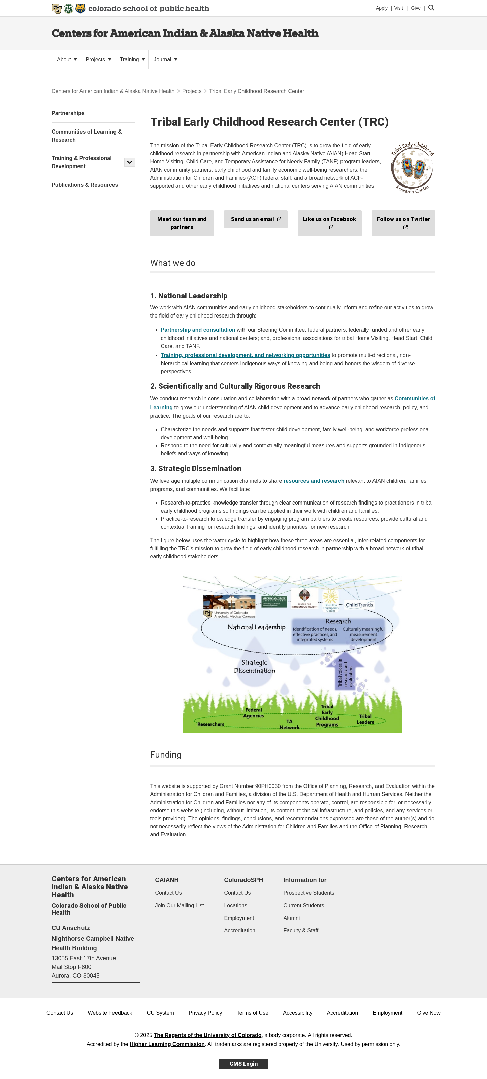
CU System (160, 1013)
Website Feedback (110, 1013)
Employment (239, 918)
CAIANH (167, 880)
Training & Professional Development (82, 162)
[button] (129, 162)
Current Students (303, 905)
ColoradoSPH (243, 880)
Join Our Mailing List (179, 905)
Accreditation (239, 930)
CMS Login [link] (244, 1064)
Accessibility (297, 1013)
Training (132, 59)
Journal (165, 59)
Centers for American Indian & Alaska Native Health (185, 33)
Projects (98, 59)
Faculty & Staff (300, 930)
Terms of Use (252, 1013)
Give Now (429, 1013)
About (67, 59)
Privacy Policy (205, 1013)
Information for (304, 880)
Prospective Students (308, 893)
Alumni (291, 918)
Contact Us (168, 893)
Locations (235, 905)
